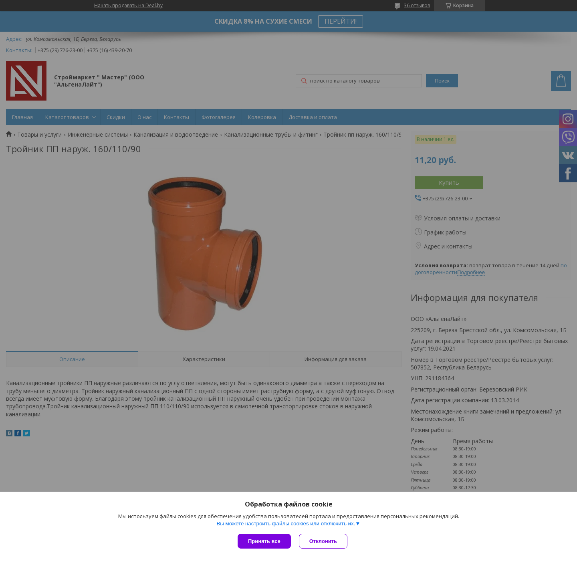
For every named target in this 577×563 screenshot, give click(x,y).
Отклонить (323, 541)
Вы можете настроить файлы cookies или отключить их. (285, 524)
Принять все (264, 541)
